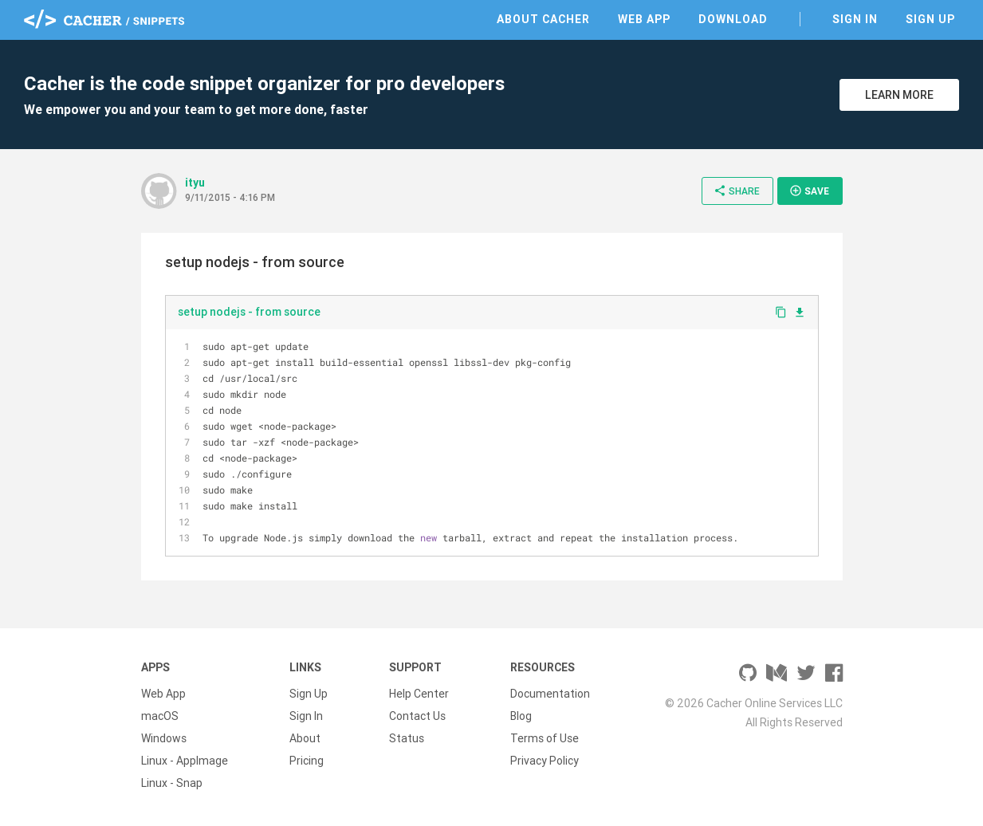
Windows (164, 738)
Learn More (899, 95)
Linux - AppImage (184, 760)
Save (809, 190)
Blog (521, 716)
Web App (644, 19)
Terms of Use (544, 738)
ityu (195, 182)
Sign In (855, 19)
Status (406, 738)
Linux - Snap (171, 783)
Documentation (550, 693)
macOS (160, 716)
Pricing (306, 760)
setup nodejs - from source (249, 312)
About (304, 738)
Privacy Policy (544, 760)
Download (733, 19)
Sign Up (930, 19)
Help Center (419, 693)
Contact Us (417, 716)
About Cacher (543, 19)
